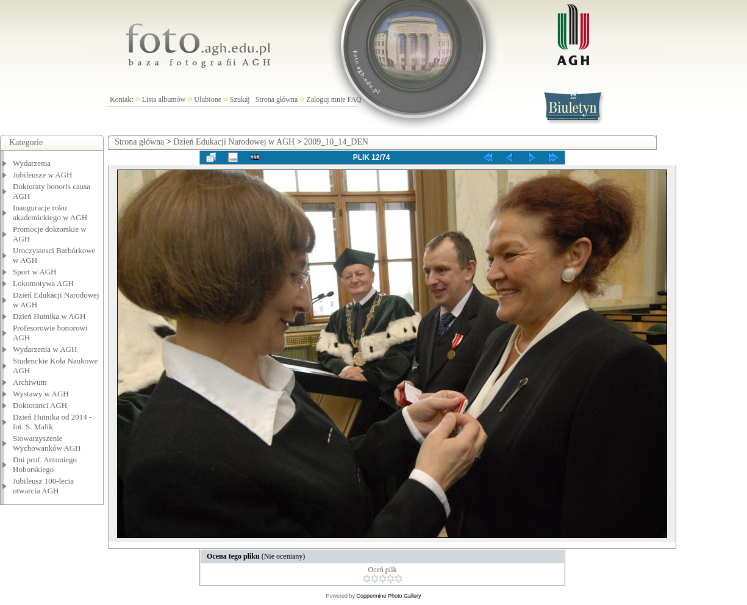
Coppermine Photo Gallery (388, 596)
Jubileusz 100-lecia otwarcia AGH (43, 485)
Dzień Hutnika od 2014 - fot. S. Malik (52, 421)
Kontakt (122, 99)
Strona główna (277, 99)
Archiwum (30, 382)
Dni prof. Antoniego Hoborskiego (45, 464)
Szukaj (240, 99)
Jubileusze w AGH (43, 174)
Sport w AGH (35, 271)
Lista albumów (164, 99)
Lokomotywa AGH (43, 283)
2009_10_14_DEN (336, 141)
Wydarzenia (32, 163)
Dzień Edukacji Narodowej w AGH (234, 141)
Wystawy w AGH (41, 393)
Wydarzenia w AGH (45, 349)
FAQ (355, 99)
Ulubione (207, 99)
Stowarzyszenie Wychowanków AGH (47, 443)
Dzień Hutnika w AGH (49, 316)
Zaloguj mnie (325, 99)
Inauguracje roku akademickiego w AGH (50, 212)
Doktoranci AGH (40, 405)
